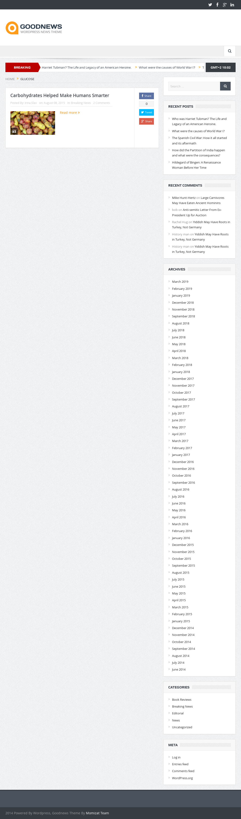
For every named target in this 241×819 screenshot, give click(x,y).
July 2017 (178, 413)
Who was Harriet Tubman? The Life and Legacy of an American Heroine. (84, 67)
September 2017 (183, 399)
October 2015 (181, 559)
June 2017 (178, 420)
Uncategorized (182, 727)
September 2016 (183, 482)
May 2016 (178, 510)
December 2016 (183, 462)
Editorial (178, 713)
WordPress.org (182, 778)
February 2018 (182, 365)
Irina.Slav (31, 103)
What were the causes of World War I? (171, 67)
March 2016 (180, 524)
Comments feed (183, 771)
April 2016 (179, 517)
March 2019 (180, 281)
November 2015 (183, 552)
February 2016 (182, 531)
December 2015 (183, 545)
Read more (70, 112)
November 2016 (183, 469)
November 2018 (183, 309)
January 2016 (181, 538)
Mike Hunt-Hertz (184, 198)
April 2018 (179, 351)
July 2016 (178, 496)
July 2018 (178, 330)
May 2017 (178, 427)
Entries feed (180, 764)
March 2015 (180, 607)
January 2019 (181, 295)
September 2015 (183, 565)
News (176, 720)
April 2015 (179, 600)
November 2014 (183, 635)
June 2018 (178, 337)
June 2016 (178, 503)
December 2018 (183, 302)
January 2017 (181, 455)
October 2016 (181, 475)
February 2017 (182, 448)
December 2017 (183, 379)
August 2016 (180, 489)
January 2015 (181, 621)
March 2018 (180, 358)
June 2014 (178, 669)
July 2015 (178, 579)
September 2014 (183, 649)
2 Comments (101, 103)
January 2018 (181, 372)
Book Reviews (181, 699)
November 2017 (183, 385)
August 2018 (180, 323)
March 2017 (180, 441)
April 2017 (179, 434)
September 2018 (183, 316)
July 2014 (178, 662)
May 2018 (178, 344)
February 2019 (182, 289)
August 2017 (180, 406)
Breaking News (81, 103)
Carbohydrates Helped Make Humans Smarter (59, 95)
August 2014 (180, 656)
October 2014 (181, 642)
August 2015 (180, 572)
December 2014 (183, 628)
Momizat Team (97, 813)
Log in (176, 757)
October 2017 (181, 392)
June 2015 (178, 586)
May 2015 (178, 593)
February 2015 (182, 614)
